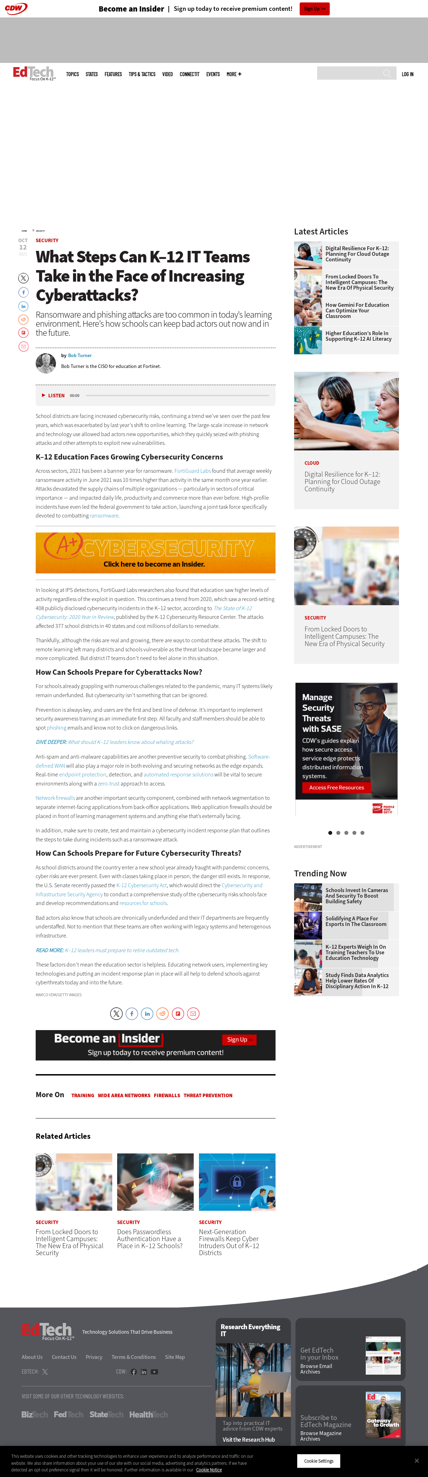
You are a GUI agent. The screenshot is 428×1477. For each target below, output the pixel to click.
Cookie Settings (318, 1461)
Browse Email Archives (316, 1369)
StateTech (106, 1414)
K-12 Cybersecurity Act (141, 885)
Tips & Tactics (142, 74)
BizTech (35, 1414)
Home (24, 231)
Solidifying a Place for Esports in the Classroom (356, 1008)
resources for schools (143, 903)
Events (213, 74)
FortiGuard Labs (192, 471)
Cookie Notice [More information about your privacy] (209, 1470)
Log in (407, 74)
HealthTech (149, 1414)
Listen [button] (56, 395)
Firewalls (167, 1095)
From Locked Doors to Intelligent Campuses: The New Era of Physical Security (360, 282)
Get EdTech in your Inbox (319, 1354)
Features (113, 74)
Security (40, 231)
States (92, 74)
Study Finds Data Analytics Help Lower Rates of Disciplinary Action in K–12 (357, 1068)
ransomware (104, 515)
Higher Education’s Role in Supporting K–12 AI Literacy (359, 336)
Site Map (175, 1357)
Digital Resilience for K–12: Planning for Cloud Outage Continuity (357, 254)
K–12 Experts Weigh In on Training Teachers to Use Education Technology (356, 1039)
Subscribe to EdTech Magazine (325, 1421)
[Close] (417, 1460)
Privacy (94, 1357)
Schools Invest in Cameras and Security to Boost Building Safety (357, 983)
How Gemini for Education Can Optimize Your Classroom (357, 310)
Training (82, 1095)
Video (167, 74)
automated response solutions (178, 774)
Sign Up (312, 9)
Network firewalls (55, 798)
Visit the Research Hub (249, 1440)
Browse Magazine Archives (321, 1436)
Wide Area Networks (124, 1095)
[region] (214, 1461)
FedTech (68, 1414)
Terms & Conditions (134, 1357)
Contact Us (64, 1357)
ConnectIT (189, 74)
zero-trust (109, 783)
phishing (56, 727)
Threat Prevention (208, 1095)
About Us (32, 1357)
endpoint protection (82, 774)
